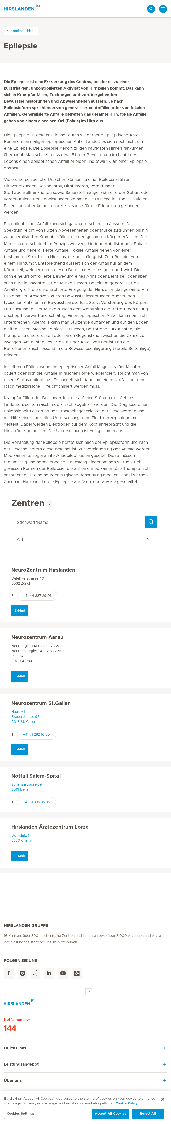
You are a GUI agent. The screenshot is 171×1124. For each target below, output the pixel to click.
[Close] (162, 1101)
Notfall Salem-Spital (36, 776)
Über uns (13, 1081)
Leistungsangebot (21, 1064)
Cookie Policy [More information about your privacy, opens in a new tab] (127, 1106)
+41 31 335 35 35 (36, 802)
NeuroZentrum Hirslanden (43, 570)
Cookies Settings (20, 1116)
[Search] (151, 522)
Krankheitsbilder (21, 31)
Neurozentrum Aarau (37, 637)
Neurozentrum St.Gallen (41, 703)
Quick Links (15, 1048)
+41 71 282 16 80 (36, 734)
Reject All (148, 1116)
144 (10, 1028)
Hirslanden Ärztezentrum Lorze (50, 827)
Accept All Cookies (110, 1116)
